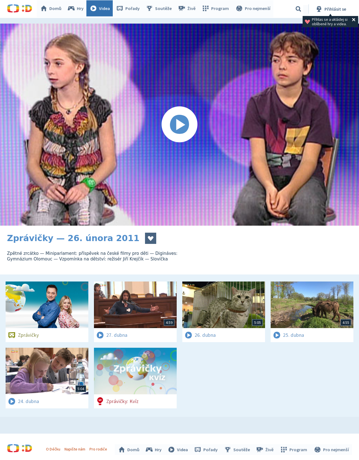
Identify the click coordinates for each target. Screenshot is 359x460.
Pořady (129, 9)
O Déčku (54, 448)
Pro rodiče (99, 448)
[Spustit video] (179, 125)
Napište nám (75, 448)
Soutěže (160, 9)
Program (216, 9)
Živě (188, 9)
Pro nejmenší (253, 9)
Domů (52, 9)
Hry (77, 9)
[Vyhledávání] (298, 9)
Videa (101, 9)
